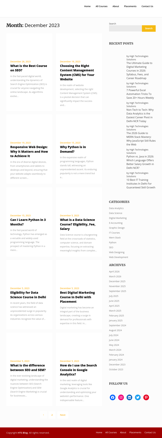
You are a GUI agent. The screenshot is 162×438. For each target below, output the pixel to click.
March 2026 (115, 276)
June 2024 (114, 340)
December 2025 (117, 281)
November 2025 (117, 286)
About (115, 6)
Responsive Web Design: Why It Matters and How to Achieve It (29, 151)
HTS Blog (23, 432)
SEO (111, 247)
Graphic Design (117, 227)
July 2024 (113, 335)
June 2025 (114, 300)
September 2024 (117, 325)
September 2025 (117, 291)
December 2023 (117, 364)
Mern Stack (115, 237)
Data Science (115, 213)
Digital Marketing (118, 217)
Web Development (118, 257)
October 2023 (116, 369)
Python (112, 242)
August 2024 (115, 330)
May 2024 (114, 344)
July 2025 (113, 295)
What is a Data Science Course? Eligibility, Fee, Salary (77, 224)
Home (87, 6)
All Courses (102, 6)
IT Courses (114, 232)
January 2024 (115, 359)
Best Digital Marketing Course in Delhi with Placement (77, 297)
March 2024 (115, 349)
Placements (130, 6)
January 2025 (115, 320)
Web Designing (116, 252)
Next (62, 414)
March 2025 (115, 310)
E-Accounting (115, 222)
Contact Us (147, 6)
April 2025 (114, 305)
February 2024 (116, 354)
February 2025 (116, 315)
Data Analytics (116, 208)
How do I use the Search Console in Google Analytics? (78, 369)
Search (112, 23)
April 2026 (114, 271)
